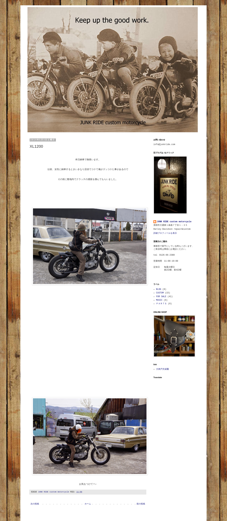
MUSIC (159, 300)
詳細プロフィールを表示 (165, 233)
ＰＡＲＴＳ (161, 303)
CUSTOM (160, 293)
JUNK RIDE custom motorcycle (174, 221)
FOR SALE (161, 296)
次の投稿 (35, 504)
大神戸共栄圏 (162, 369)
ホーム (88, 504)
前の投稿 (141, 504)
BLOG (158, 289)
